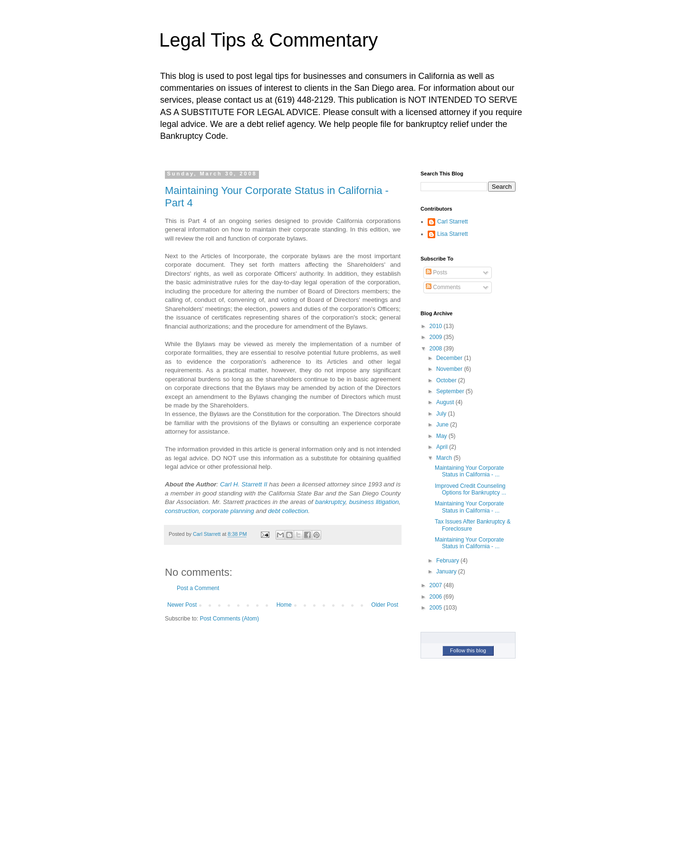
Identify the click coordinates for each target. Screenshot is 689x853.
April (442, 447)
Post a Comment (198, 588)
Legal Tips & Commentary (268, 39)
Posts (436, 272)
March (445, 458)
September (451, 391)
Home (284, 604)
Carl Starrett (452, 221)
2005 (437, 607)
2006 (437, 596)
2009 (437, 337)
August (446, 402)
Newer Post (182, 604)
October (447, 380)
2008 (437, 348)
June (443, 424)
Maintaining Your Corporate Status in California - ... (469, 471)
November (450, 369)
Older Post (384, 604)
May (442, 436)
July (442, 413)
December (450, 358)
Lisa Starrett (452, 234)
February (448, 560)
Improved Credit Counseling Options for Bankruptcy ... (470, 489)
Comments (443, 287)
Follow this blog (468, 650)
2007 (437, 585)
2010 (437, 326)
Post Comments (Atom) (229, 618)
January (447, 571)
